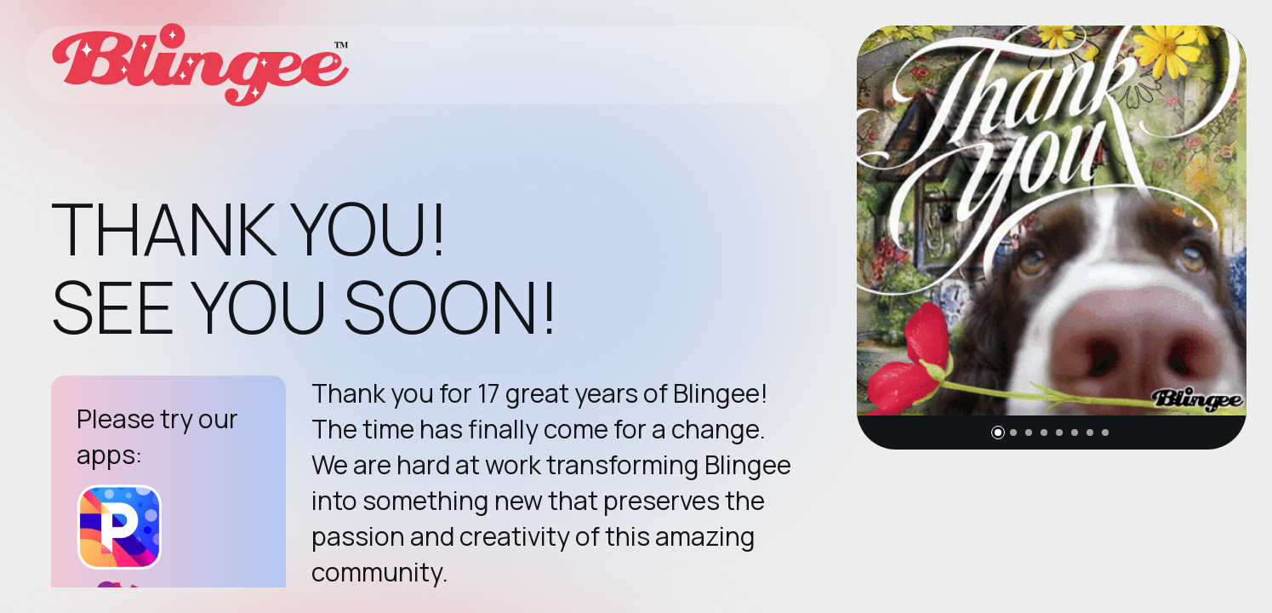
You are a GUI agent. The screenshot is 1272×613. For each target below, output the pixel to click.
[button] (998, 432)
